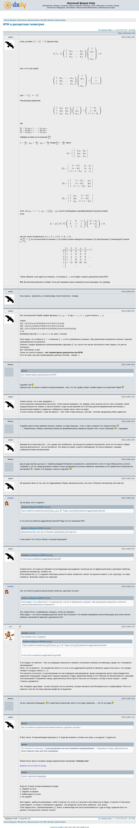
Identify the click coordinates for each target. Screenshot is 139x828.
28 (129, 30)
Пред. (110, 30)
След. (133, 30)
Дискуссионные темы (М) (37, 822)
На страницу (102, 30)
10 (126, 30)
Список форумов (10, 822)
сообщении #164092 (36, 598)
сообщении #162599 (36, 507)
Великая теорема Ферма (56, 822)
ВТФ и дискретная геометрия (23, 24)
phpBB (60, 827)
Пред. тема (122, 33)
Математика (22, 822)
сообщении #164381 (36, 528)
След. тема (131, 33)
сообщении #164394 (38, 555)
